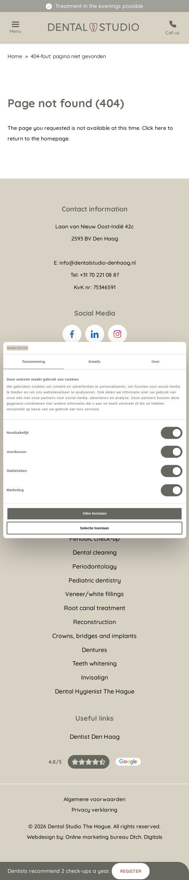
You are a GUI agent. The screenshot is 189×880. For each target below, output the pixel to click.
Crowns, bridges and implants (94, 636)
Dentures (94, 649)
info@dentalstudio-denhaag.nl (97, 262)
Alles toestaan (94, 513)
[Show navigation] (15, 27)
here (160, 128)
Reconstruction (94, 622)
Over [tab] (156, 361)
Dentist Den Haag (95, 736)
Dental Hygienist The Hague (94, 691)
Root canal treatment (94, 608)
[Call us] (172, 27)
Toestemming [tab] (33, 361)
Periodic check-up (94, 538)
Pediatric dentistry (95, 580)
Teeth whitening (94, 663)
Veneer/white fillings (94, 594)
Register (130, 871)
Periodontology (94, 566)
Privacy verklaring (94, 809)
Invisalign (94, 677)
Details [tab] (94, 361)
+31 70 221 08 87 (99, 274)
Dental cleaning (95, 552)
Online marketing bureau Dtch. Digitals (114, 837)
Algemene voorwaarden (94, 799)
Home (15, 56)
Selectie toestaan (94, 528)
